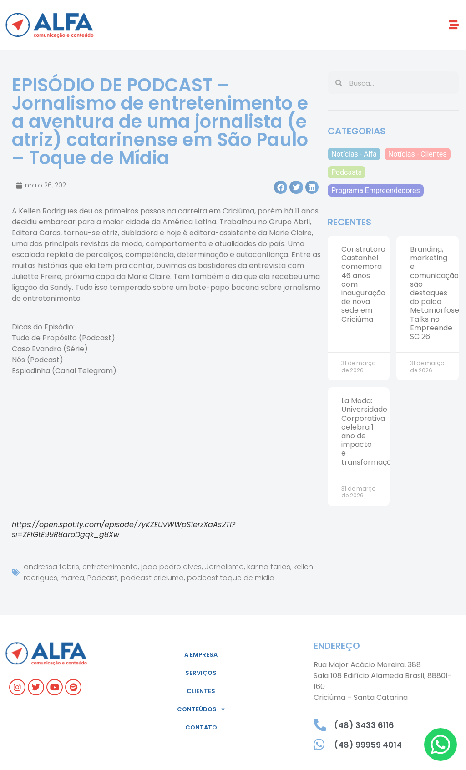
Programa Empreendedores (375, 190)
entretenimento (110, 567)
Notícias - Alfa (354, 154)
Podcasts (346, 172)
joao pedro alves (171, 567)
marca (72, 577)
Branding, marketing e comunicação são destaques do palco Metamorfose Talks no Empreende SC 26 (434, 293)
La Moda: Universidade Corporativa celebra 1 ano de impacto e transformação (368, 431)
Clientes (201, 691)
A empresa (201, 654)
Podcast (102, 577)
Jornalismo (224, 567)
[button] (453, 24)
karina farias (268, 567)
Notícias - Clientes (417, 154)
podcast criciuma (152, 577)
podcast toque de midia (230, 577)
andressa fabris (51, 567)
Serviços (201, 673)
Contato (201, 727)
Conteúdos (201, 709)
